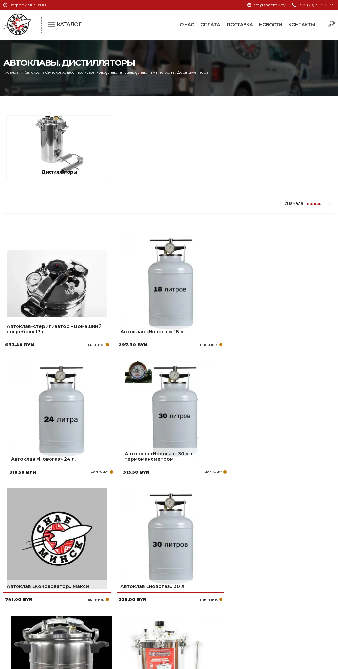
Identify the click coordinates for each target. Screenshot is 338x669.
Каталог (35, 72)
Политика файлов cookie (31, 616)
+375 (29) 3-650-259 (316, 4)
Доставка (239, 25)
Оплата (210, 25)
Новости (270, 25)
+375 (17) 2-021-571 (265, 583)
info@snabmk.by (269, 4)
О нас (187, 25)
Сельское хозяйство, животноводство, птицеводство (106, 72)
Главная (12, 72)
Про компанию (146, 572)
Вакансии (139, 625)
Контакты (301, 25)
